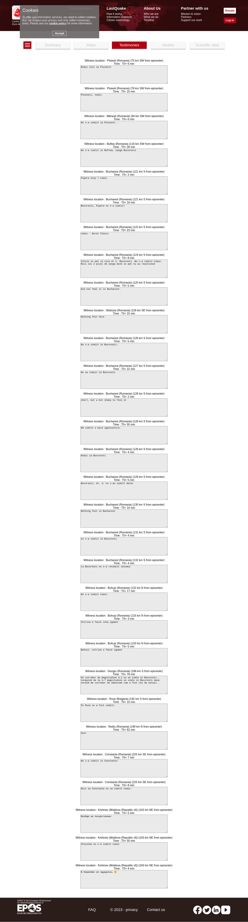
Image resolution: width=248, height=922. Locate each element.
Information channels (119, 17)
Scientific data (207, 45)
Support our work (191, 20)
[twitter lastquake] (207, 910)
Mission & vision (191, 13)
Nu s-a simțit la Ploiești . (124, 130)
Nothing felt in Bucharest (124, 518)
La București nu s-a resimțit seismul (124, 574)
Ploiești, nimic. (124, 102)
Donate (229, 10)
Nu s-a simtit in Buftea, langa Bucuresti (124, 158)
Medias (168, 45)
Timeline (149, 20)
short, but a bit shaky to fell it (124, 407)
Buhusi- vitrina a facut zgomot (124, 657)
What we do (151, 17)
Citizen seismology (118, 20)
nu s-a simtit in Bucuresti (124, 546)
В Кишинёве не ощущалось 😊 (124, 879)
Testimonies (129, 45)
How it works (114, 13)
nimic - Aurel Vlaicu (124, 241)
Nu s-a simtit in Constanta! (124, 768)
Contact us (156, 910)
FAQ (92, 910)
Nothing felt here (124, 324)
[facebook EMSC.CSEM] (197, 910)
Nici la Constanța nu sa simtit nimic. (124, 796)
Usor (124, 740)
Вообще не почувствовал (124, 824)
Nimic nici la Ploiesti (124, 74)
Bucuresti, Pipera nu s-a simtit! (124, 213)
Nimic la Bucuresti (124, 463)
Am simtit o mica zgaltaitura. (124, 435)
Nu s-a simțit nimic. (124, 602)
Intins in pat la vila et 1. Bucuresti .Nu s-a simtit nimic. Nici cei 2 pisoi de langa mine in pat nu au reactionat (124, 269)
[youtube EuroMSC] (225, 910)
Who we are (151, 13)
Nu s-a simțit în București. (124, 352)
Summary (53, 45)
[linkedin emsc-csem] (216, 910)
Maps (91, 45)
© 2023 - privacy (124, 910)
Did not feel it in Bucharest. (124, 296)
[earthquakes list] (27, 45)
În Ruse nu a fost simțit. (124, 713)
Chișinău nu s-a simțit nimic (124, 851)
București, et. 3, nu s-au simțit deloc (124, 491)
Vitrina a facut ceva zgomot (124, 629)
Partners (186, 17)
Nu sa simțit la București (124, 380)
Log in (230, 20)
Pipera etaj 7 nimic (124, 185)
